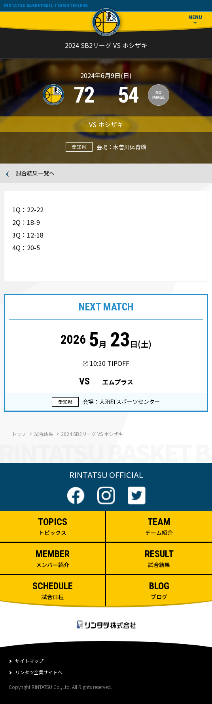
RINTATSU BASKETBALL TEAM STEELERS (46, 5)
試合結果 (43, 433)
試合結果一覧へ (35, 173)
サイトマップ (29, 660)
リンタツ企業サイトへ (38, 672)
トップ (19, 433)
